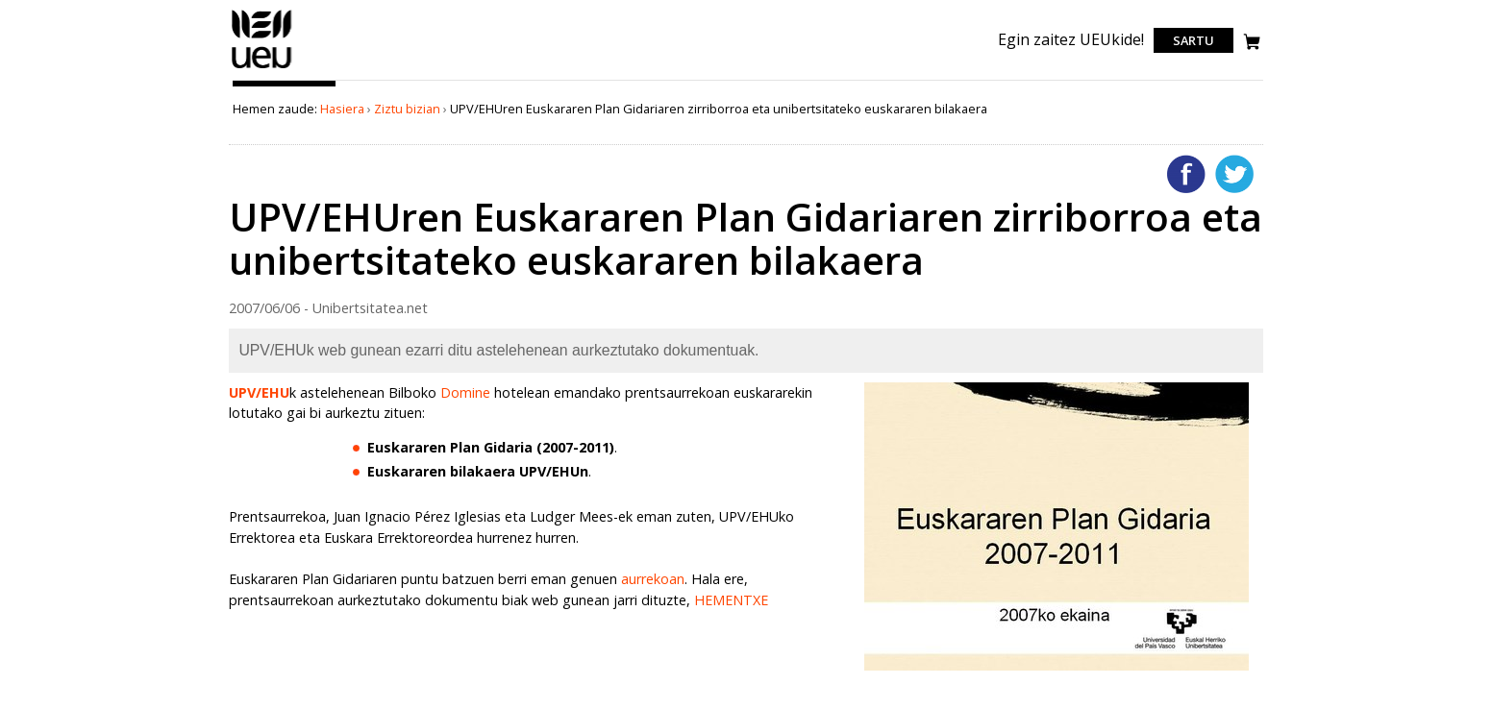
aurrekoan (652, 579)
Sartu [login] (1193, 40)
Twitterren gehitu (1234, 174)
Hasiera (342, 108)
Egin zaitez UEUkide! (1071, 39)
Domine (465, 392)
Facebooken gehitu (1186, 174)
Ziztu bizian (407, 108)
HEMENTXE (731, 600)
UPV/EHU (259, 392)
